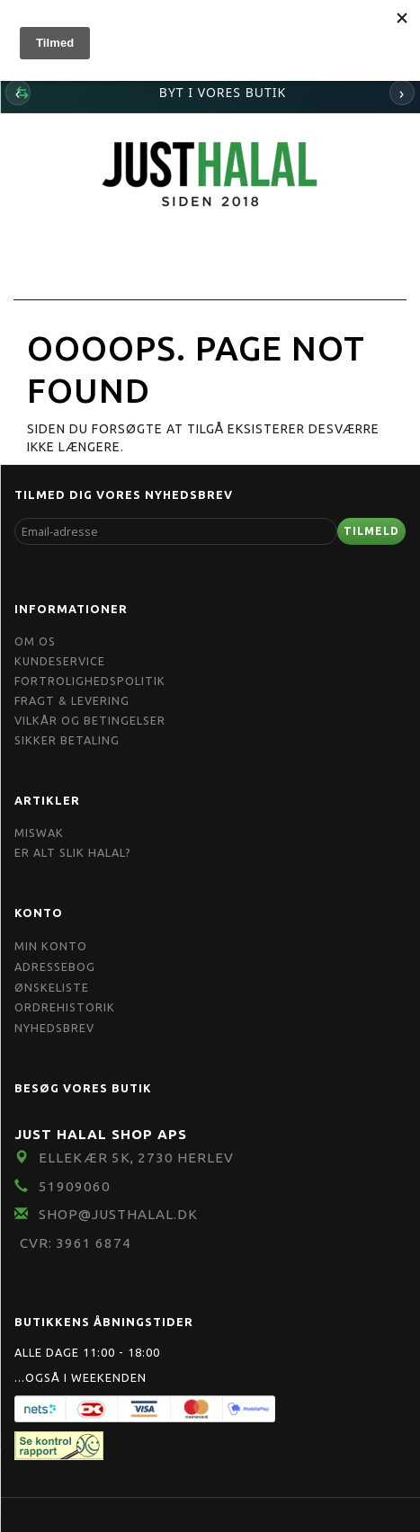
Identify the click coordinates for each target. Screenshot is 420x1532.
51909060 (75, 1186)
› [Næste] (402, 92)
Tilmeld (371, 531)
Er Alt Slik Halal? (72, 852)
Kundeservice (59, 661)
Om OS (35, 641)
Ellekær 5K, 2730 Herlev (136, 1157)
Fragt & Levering (72, 700)
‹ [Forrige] (18, 92)
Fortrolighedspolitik (89, 680)
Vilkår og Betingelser (89, 720)
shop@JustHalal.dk (118, 1214)
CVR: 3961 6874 (75, 1243)
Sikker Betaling (67, 740)
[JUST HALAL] (210, 171)
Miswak (39, 832)
